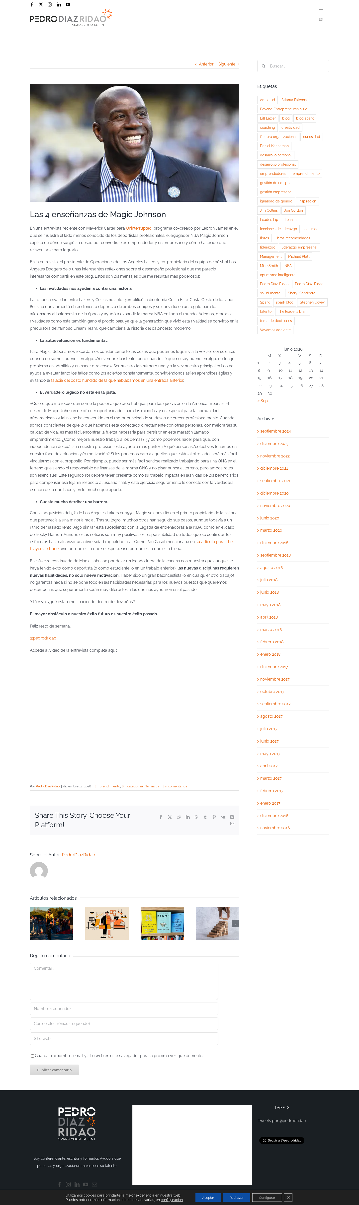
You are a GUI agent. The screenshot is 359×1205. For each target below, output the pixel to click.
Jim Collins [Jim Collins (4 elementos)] (269, 210)
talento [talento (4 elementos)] (265, 311)
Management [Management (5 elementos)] (271, 256)
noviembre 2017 (275, 679)
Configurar (269, 1197)
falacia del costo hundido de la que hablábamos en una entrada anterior (117, 380)
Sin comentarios (175, 786)
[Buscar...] (293, 66)
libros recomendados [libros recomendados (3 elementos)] (292, 238)
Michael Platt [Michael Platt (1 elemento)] (299, 256)
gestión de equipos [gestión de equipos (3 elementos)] (275, 183)
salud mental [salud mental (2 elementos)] (270, 293)
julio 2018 (268, 579)
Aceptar (205, 1197)
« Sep (262, 400)
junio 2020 (269, 518)
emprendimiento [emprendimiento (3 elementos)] (306, 173)
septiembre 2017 (275, 703)
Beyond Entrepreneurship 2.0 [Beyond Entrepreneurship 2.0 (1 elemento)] (283, 109)
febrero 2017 (271, 790)
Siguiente (226, 64)
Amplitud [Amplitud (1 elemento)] (267, 100)
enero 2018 (270, 654)
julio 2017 (268, 728)
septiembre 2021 (275, 480)
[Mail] (94, 1184)
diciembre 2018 (274, 542)
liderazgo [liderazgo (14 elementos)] (267, 247)
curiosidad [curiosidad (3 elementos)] (311, 136)
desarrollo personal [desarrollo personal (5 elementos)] (276, 155)
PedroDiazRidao (48, 786)
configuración (168, 1200)
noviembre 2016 (275, 827)
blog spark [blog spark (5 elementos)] (305, 118)
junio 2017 (269, 741)
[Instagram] (68, 1184)
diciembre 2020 (274, 493)
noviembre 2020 (275, 505)
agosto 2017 (271, 716)
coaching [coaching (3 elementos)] (267, 127)
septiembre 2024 (275, 431)
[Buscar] (263, 66)
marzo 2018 (271, 629)
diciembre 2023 (274, 443)
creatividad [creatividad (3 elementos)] (290, 127)
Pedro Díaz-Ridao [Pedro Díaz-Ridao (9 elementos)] (274, 284)
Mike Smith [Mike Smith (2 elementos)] (269, 265)
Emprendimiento (107, 786)
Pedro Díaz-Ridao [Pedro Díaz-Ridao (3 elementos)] (309, 284)
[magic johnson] (134, 143)
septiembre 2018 (275, 555)
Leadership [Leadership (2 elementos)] (269, 219)
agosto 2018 (271, 567)
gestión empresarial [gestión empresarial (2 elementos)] (276, 192)
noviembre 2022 (275, 456)
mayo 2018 (270, 604)
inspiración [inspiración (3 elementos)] (307, 201)
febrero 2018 (271, 641)
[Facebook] (59, 1184)
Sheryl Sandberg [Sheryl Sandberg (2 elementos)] (302, 293)
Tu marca (152, 786)
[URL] (124, 1038)
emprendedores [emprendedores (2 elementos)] (273, 173)
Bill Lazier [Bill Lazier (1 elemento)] (268, 118)
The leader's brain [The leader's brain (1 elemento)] (292, 311)
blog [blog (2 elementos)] (286, 118)
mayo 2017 (270, 753)
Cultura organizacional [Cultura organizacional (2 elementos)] (278, 136)
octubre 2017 (272, 691)
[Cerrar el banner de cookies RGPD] (291, 1197)
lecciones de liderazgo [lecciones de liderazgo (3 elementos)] (278, 229)
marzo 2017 (271, 778)
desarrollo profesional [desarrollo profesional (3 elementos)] (278, 164)
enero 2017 (270, 803)
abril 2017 (269, 765)
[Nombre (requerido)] (124, 1009)
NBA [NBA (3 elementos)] (288, 265)
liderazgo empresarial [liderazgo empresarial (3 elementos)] (299, 247)
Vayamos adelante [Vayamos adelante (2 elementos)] (275, 330)
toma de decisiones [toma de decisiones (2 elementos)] (276, 320)
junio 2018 (269, 592)
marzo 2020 (271, 530)
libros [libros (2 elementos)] (264, 238)
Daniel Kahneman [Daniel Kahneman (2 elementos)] (274, 146)
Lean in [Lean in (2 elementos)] (290, 219)
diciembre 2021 (274, 468)
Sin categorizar (133, 786)
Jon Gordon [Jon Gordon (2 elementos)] (293, 210)
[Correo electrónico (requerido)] (124, 1023)
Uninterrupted (139, 228)
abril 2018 (269, 617)
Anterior (206, 64)
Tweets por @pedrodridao (282, 1120)
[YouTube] (85, 1184)
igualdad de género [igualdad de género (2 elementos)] (276, 201)
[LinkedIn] (77, 1184)
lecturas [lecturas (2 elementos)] (310, 229)
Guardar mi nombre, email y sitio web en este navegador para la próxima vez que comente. (119, 1055)
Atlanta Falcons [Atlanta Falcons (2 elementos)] (294, 100)
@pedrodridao (43, 638)
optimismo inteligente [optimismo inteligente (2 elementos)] (277, 275)
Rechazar (236, 1197)
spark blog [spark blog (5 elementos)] (284, 302)
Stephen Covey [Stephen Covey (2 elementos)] (312, 302)
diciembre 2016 (274, 815)
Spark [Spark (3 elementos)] (264, 302)
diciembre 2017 (274, 666)
